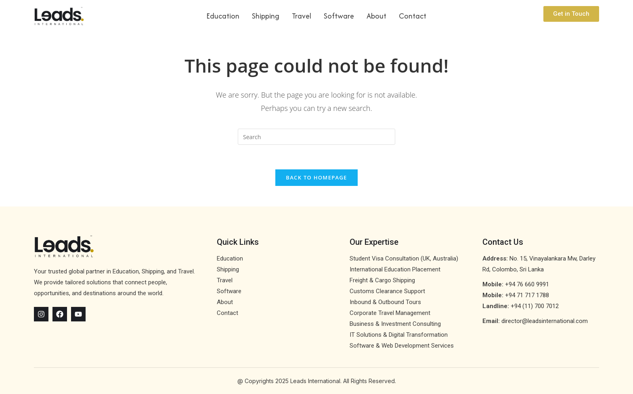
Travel (301, 15)
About (376, 15)
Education (222, 15)
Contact (412, 15)
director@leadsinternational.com (544, 321)
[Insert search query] (316, 137)
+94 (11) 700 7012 (535, 306)
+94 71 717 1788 (527, 295)
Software (339, 15)
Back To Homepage (316, 177)
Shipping (265, 15)
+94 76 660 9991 (527, 284)
